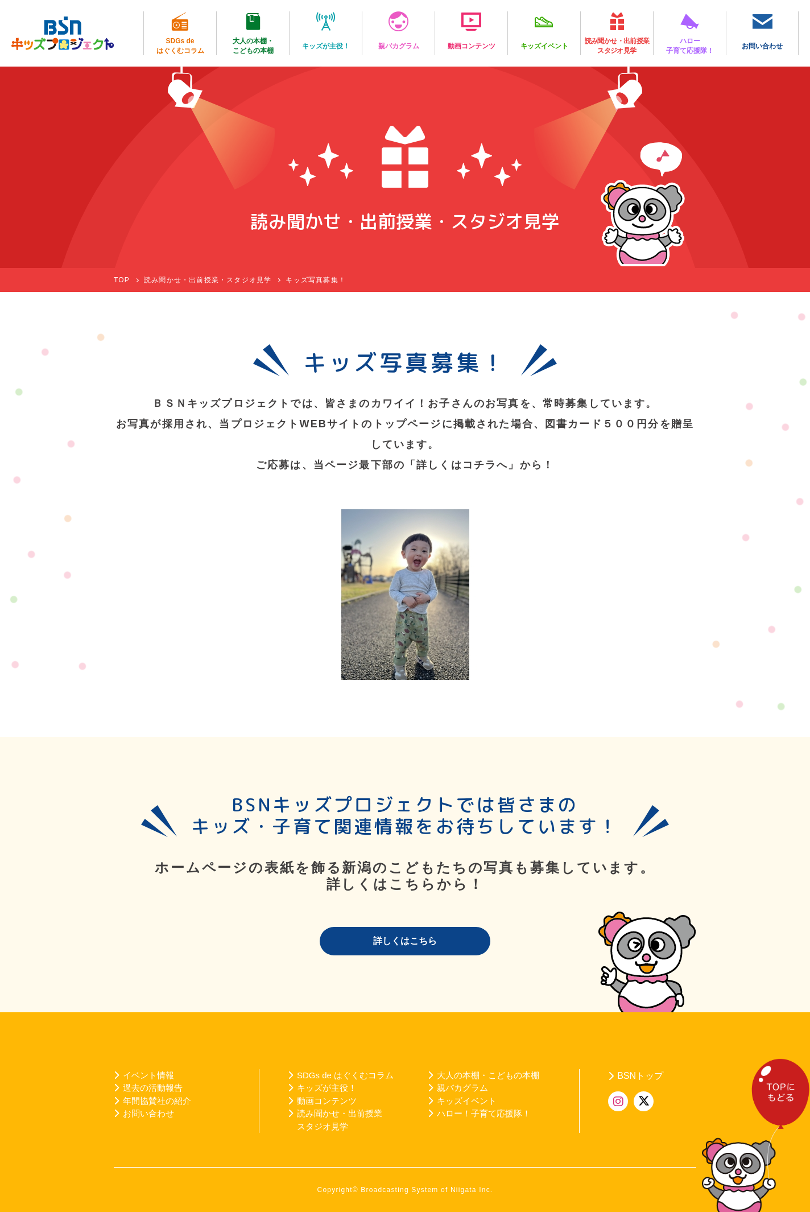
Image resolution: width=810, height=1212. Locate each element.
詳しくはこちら (405, 941)
